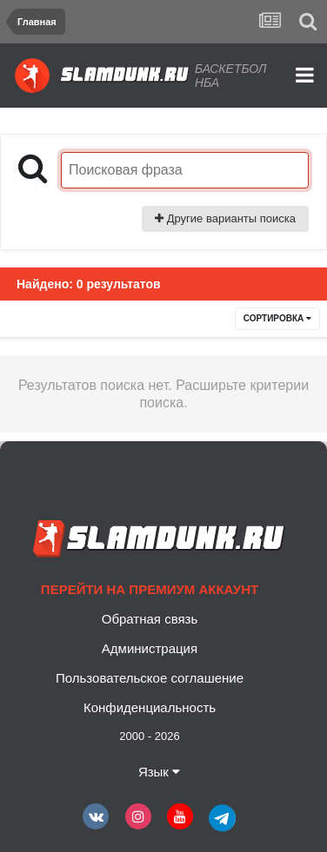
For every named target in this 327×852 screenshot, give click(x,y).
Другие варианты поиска (225, 218)
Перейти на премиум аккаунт (149, 589)
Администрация (149, 648)
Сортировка (277, 318)
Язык (159, 771)
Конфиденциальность (149, 707)
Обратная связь (150, 618)
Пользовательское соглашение (150, 677)
